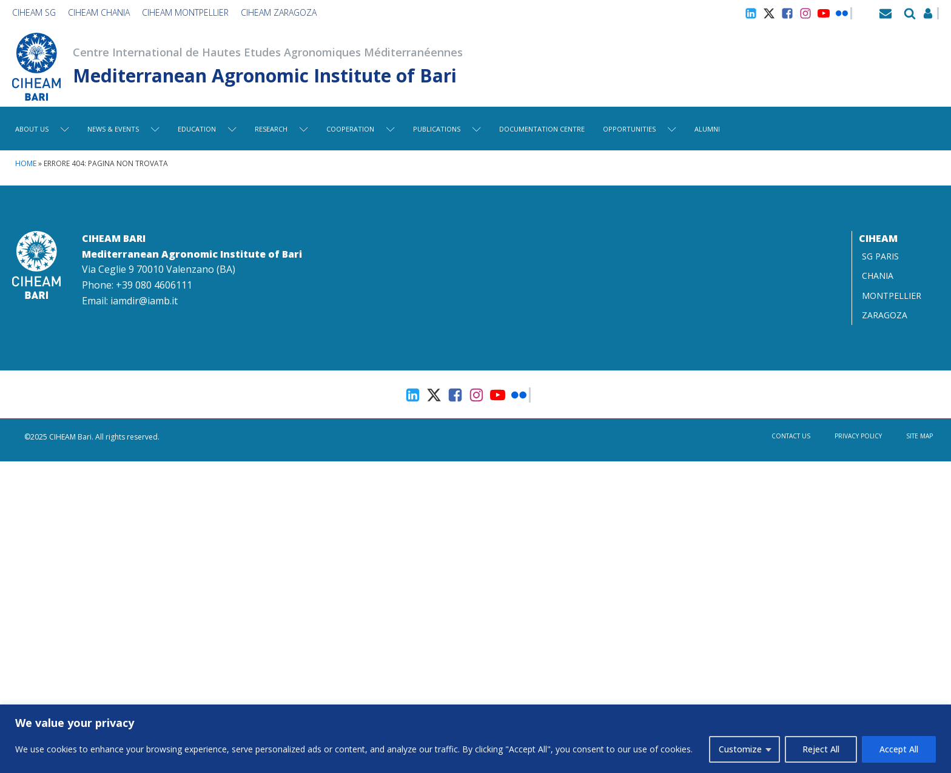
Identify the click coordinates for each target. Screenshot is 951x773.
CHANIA (877, 275)
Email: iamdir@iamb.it (130, 300)
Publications (447, 128)
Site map (919, 436)
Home (25, 163)
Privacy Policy (858, 436)
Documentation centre (542, 128)
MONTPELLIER (891, 295)
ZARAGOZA (884, 315)
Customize (740, 749)
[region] (475, 738)
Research (281, 128)
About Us (42, 128)
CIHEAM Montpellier (185, 12)
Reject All (820, 749)
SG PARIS (880, 256)
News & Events (123, 128)
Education (207, 128)
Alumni (707, 128)
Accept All (898, 749)
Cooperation (360, 128)
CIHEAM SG (34, 12)
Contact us (790, 436)
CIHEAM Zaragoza (279, 12)
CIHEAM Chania (99, 12)
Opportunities (639, 128)
